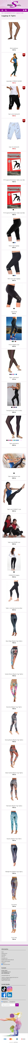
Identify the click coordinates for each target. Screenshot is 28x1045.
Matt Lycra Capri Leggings (14, 279)
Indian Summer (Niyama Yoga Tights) (14, 773)
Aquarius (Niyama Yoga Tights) (14, 839)
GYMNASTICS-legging (14, 575)
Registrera (5, 1002)
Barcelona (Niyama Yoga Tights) (14, 707)
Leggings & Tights (20, 13)
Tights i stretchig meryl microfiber (14, 608)
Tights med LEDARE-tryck (14, 542)
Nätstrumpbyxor (14, 48)
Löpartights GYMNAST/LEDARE (14, 81)
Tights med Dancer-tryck (14, 477)
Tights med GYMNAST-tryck (14, 509)
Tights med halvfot (14, 444)
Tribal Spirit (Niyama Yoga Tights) (14, 806)
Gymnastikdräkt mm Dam (9, 13)
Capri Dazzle (14, 312)
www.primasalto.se (5, 976)
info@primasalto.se (5, 979)
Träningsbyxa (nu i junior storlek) (14, 411)
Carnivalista (14, 905)
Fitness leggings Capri (14, 345)
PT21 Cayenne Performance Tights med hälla (14, 213)
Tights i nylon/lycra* (14, 378)
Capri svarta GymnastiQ (14, 114)
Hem (2, 13)
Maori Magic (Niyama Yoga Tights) (14, 641)
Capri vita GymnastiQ (14, 147)
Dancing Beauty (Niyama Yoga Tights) (14, 740)
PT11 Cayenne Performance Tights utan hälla (14, 180)
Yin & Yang (14, 938)
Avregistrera (12, 1002)
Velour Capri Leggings (14, 246)
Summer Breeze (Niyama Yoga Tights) (14, 674)
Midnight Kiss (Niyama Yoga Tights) (14, 872)
